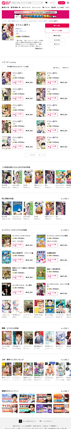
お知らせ (45, 426)
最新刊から (66, 67)
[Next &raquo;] (44, 155)
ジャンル (46, 7)
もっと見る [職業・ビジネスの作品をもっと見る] (65, 328)
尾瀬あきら (19, 28)
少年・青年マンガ (21, 31)
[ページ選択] (35, 155)
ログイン (52, 3)
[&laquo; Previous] (27, 155)
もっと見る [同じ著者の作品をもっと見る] (65, 198)
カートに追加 (57, 30)
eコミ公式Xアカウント (28, 421)
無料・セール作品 (57, 7)
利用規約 (53, 426)
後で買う (57, 44)
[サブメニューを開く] (68, 3)
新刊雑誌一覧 (15, 7)
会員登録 (61, 3)
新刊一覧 (5, 7)
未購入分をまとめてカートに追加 (17, 66)
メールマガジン (45, 421)
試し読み (57, 35)
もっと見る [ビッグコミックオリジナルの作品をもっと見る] (65, 230)
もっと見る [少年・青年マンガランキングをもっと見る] (65, 359)
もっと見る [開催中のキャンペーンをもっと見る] (65, 391)
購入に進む (57, 25)
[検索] (41, 3)
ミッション (36, 7)
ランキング (26, 7)
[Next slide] (67, 176)
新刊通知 (57, 40)
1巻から (57, 67)
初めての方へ (17, 426)
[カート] (46, 3)
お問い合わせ (37, 426)
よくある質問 (27, 426)
